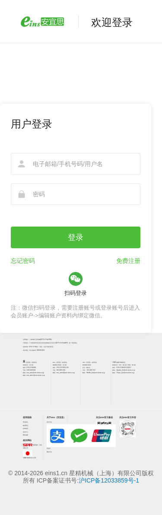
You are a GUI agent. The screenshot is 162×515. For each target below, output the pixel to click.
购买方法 (49, 452)
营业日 (49, 448)
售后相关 (25, 422)
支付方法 (49, 422)
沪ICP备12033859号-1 (109, 480)
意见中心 (25, 432)
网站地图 (25, 435)
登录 (75, 237)
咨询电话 (25, 428)
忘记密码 (23, 260)
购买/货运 (26, 425)
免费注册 (128, 260)
